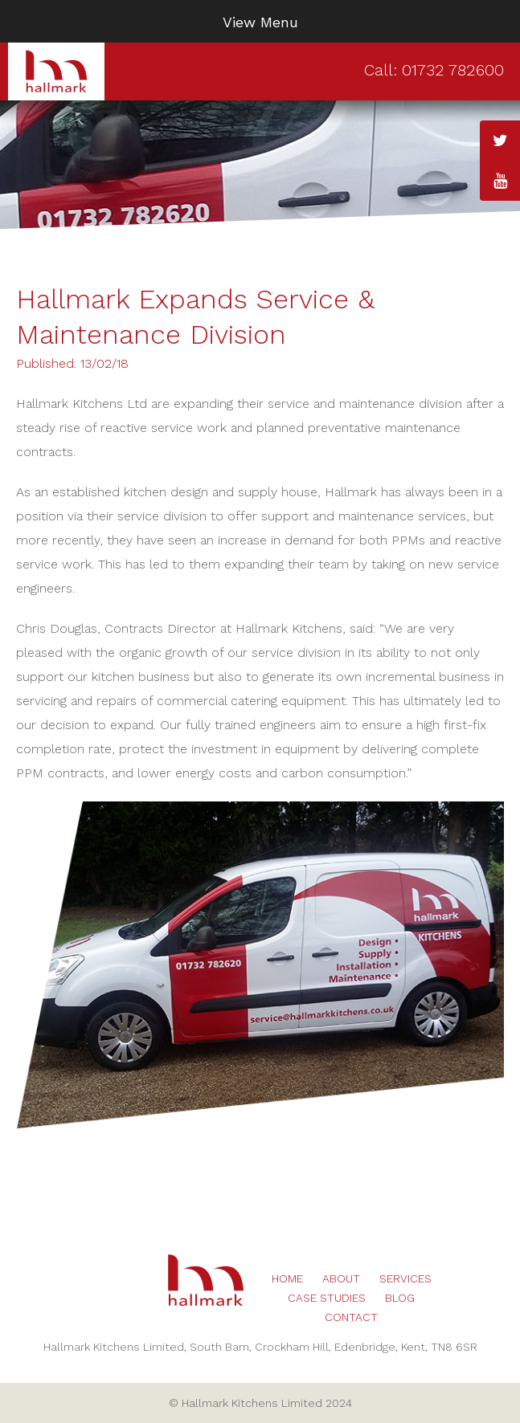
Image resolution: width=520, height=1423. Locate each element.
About (341, 1278)
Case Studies (327, 1297)
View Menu (260, 22)
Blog (400, 1297)
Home (287, 1278)
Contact (351, 1317)
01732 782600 (453, 70)
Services (405, 1278)
